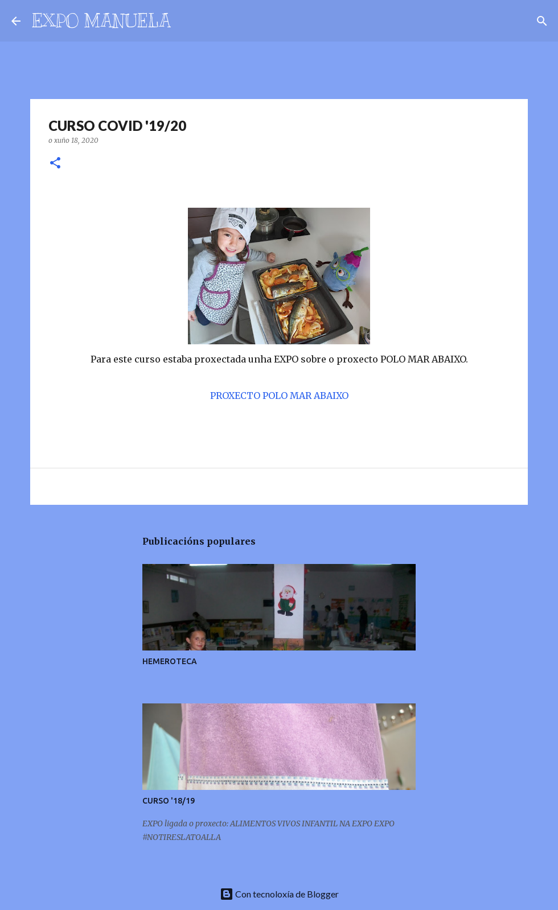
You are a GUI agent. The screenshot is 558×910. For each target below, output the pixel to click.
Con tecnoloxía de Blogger (279, 893)
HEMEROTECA (169, 661)
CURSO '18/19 (168, 800)
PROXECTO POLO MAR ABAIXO (279, 395)
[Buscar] (187, 21)
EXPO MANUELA (101, 20)
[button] (55, 163)
